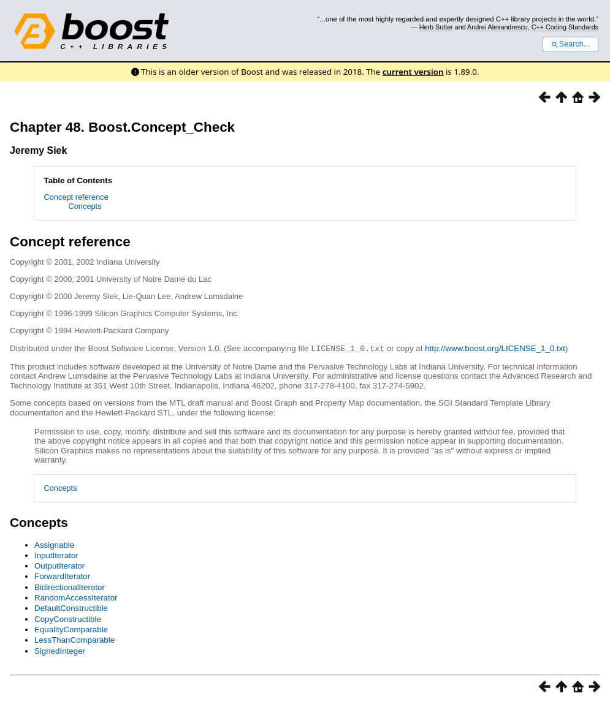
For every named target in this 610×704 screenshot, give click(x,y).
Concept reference (76, 197)
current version (413, 71)
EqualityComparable (71, 629)
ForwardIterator (62, 575)
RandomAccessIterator (76, 597)
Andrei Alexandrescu (497, 27)
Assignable (54, 544)
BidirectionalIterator (69, 586)
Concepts (85, 206)
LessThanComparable (74, 639)
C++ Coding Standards (565, 27)
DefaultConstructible (71, 607)
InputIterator (56, 554)
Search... (570, 44)
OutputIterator (59, 565)
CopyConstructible (67, 618)
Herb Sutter (436, 27)
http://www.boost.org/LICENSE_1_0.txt (495, 348)
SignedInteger (59, 650)
